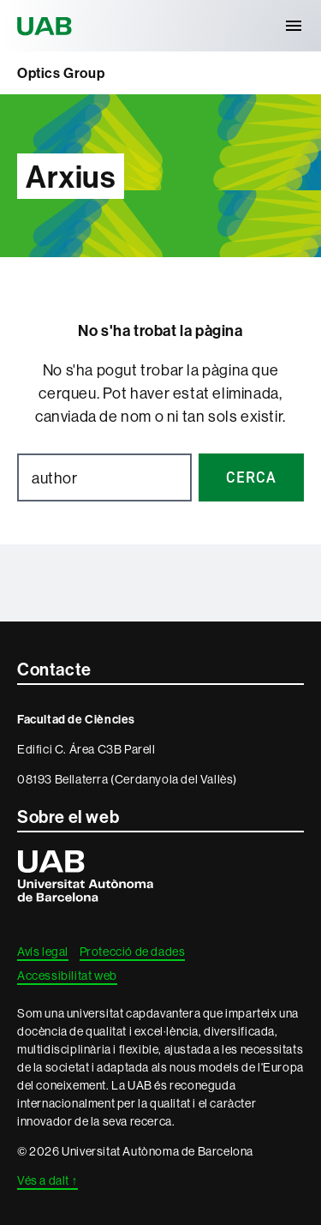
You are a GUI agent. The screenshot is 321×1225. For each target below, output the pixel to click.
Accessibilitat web (67, 975)
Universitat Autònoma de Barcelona (47, 25)
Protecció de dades (133, 951)
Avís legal (42, 951)
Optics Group (60, 72)
